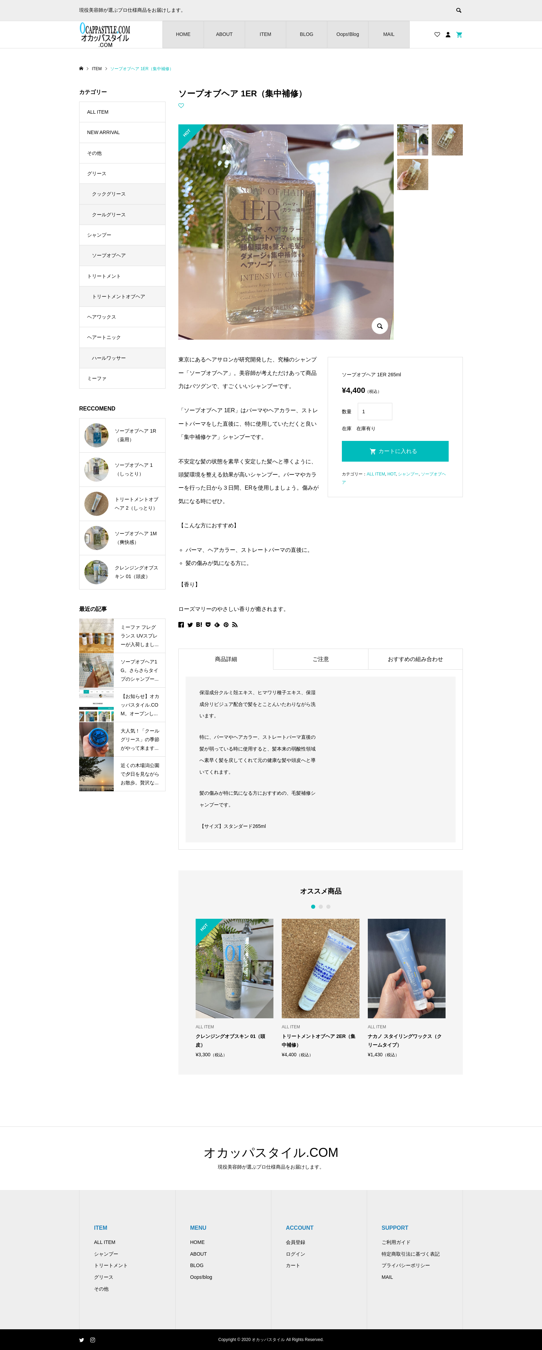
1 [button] (313, 907)
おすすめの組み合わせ (415, 659)
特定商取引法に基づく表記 (411, 1254)
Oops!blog (201, 1277)
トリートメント (104, 276)
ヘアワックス (101, 317)
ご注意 (320, 659)
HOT (391, 474)
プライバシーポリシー (406, 1265)
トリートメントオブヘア (118, 296)
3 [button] (328, 907)
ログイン (295, 1254)
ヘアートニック (104, 337)
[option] (234, 988)
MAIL (389, 34)
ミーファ (96, 378)
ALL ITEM (376, 474)
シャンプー (408, 474)
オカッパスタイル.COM (271, 1152)
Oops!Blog (347, 34)
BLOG (307, 34)
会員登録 (295, 1242)
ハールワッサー (109, 358)
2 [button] (320, 907)
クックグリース (109, 194)
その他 (94, 153)
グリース (96, 173)
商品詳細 (226, 659)
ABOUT (224, 34)
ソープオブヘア (109, 255)
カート (293, 1265)
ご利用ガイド (396, 1242)
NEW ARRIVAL (103, 132)
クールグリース (109, 214)
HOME (183, 34)
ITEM (265, 34)
